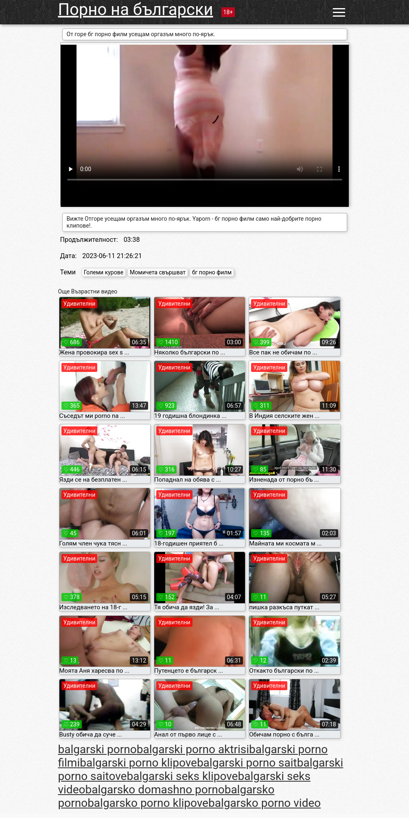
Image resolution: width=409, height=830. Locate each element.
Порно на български (135, 9)
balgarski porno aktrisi (193, 749)
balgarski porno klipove (138, 762)
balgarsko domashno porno (154, 789)
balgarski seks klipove (182, 776)
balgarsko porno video (264, 803)
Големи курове (103, 272)
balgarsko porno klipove (147, 803)
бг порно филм (212, 272)
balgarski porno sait (247, 762)
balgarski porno (97, 749)
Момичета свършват (158, 272)
